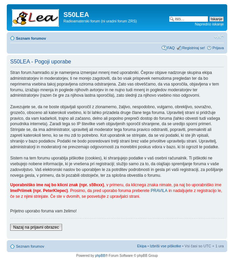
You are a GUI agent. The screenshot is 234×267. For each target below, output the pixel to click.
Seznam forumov (31, 38)
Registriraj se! (193, 48)
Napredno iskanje (209, 24)
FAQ (171, 48)
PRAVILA (159, 190)
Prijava (218, 48)
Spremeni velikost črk (219, 37)
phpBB (100, 256)
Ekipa (142, 246)
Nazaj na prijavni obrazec (36, 227)
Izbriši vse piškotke (166, 246)
